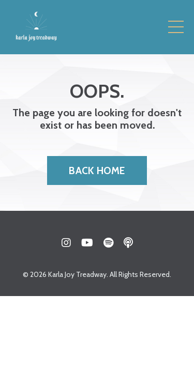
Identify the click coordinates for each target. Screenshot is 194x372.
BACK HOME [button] (97, 170)
